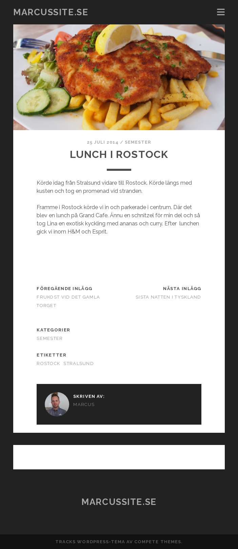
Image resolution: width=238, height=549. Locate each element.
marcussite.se (50, 12)
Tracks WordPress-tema (90, 541)
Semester (138, 142)
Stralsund (78, 363)
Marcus (84, 404)
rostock (48, 363)
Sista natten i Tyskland (168, 297)
